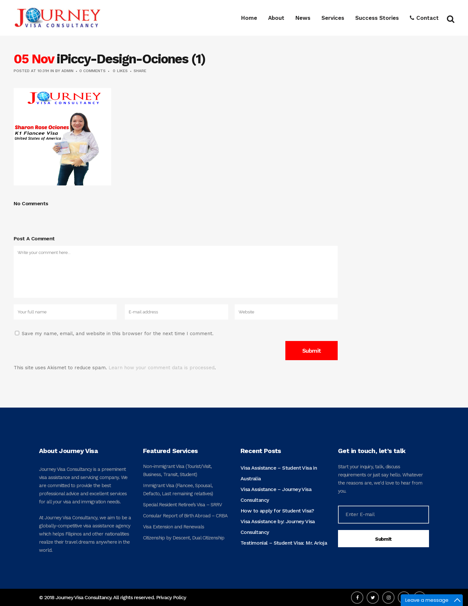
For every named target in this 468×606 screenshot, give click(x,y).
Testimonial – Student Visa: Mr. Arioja (283, 543)
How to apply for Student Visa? (277, 511)
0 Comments (92, 71)
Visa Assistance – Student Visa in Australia (278, 473)
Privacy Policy (171, 597)
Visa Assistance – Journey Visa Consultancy (275, 494)
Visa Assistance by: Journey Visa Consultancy (277, 526)
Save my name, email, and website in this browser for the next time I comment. (118, 333)
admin (67, 71)
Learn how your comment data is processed (161, 368)
